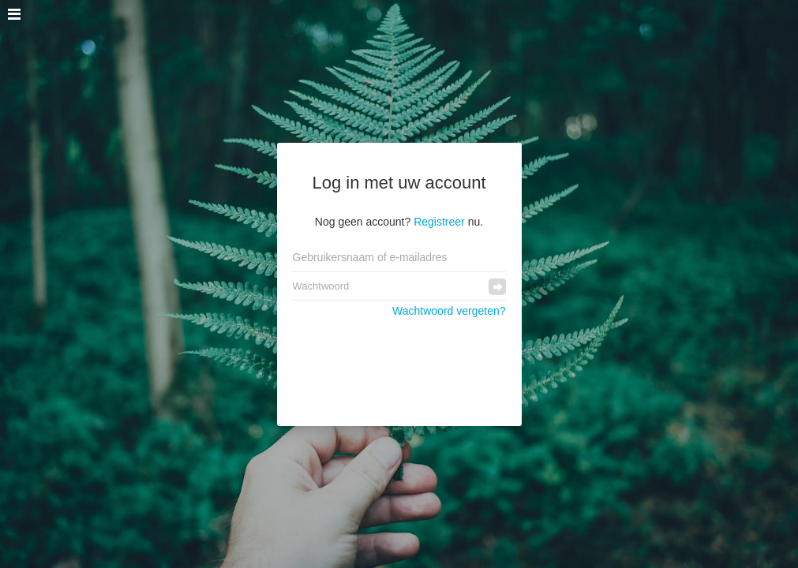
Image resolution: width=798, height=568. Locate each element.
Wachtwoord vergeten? (448, 311)
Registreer (439, 221)
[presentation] (400, 363)
